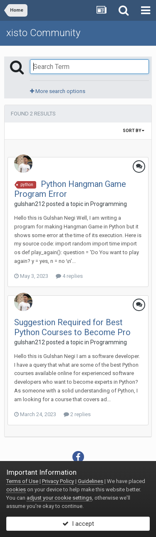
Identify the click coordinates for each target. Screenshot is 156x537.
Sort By (133, 130)
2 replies (77, 414)
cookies (16, 489)
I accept (78, 523)
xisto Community (43, 33)
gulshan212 (29, 204)
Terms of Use (22, 481)
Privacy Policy (58, 481)
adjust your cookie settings (59, 498)
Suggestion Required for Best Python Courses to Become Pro (72, 327)
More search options (57, 91)
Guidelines (90, 481)
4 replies (69, 276)
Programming (108, 204)
